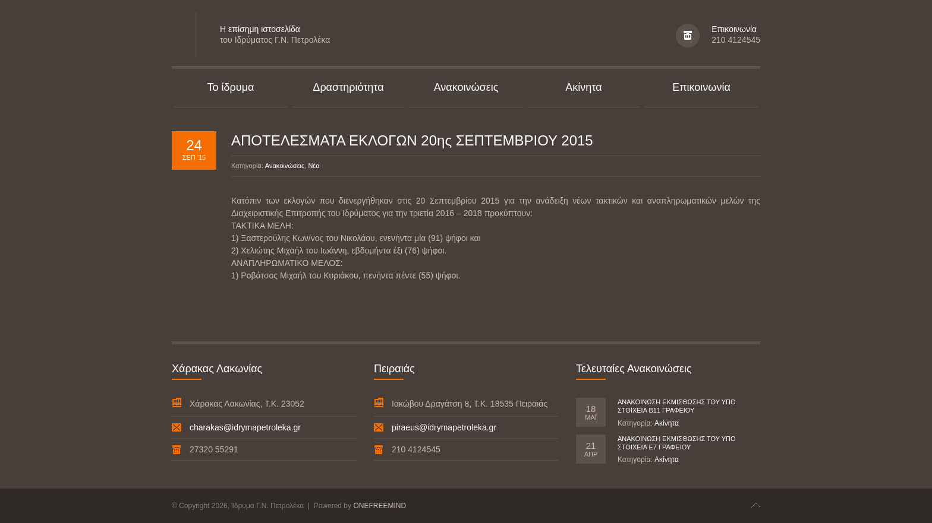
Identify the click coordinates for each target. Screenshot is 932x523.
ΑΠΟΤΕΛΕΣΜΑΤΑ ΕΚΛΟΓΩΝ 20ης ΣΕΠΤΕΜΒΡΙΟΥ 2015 (412, 140)
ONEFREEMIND (379, 506)
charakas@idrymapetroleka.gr (245, 427)
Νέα (313, 165)
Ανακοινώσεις (284, 165)
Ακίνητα (666, 423)
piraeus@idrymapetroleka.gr (444, 427)
